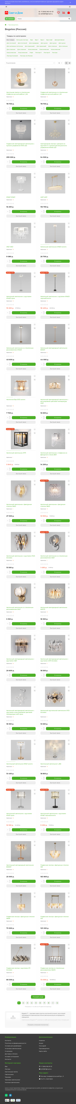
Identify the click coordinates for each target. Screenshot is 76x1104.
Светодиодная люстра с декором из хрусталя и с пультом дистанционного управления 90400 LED (53, 145)
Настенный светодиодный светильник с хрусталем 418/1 (20, 660)
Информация (10, 1037)
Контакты (8, 1040)
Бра (31, 40)
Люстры (54, 52)
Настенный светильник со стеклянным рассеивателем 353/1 (53, 557)
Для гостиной (11, 43)
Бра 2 (42, 40)
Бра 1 (36, 40)
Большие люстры (22, 40)
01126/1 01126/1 (10, 197)
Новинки (42, 1040)
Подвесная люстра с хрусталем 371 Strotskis (18, 969)
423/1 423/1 (43, 197)
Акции (41, 1043)
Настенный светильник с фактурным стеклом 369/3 (19, 505)
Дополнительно (46, 1037)
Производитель (13, 25)
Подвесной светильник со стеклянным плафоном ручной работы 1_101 (54, 93)
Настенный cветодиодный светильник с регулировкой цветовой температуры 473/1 (54, 401)
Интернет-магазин (13, 1063)
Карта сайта (43, 1051)
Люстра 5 (38, 52)
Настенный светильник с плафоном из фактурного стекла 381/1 (53, 454)
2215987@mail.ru (45, 14)
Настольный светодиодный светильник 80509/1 (20, 866)
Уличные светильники (12, 1082)
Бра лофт (49, 40)
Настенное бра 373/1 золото (15, 399)
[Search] (44, 18)
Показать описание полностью (38, 1024)
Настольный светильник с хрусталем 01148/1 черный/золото (53, 814)
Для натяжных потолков (15, 46)
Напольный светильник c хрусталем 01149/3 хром (18, 297)
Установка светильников (13, 1048)
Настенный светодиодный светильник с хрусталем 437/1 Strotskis (54, 660)
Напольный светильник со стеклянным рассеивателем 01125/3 (19, 349)
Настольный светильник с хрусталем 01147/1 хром (19, 814)
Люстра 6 (47, 52)
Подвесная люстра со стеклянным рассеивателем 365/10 (52, 969)
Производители (44, 1048)
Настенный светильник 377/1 (16, 453)
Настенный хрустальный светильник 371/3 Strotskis (54, 711)
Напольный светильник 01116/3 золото (53, 247)
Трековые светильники (12, 1079)
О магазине (8, 1051)
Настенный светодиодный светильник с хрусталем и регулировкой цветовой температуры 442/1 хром (20, 712)
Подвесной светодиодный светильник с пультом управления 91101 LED (20, 144)
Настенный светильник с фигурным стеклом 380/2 (52, 505)
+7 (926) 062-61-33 (45, 12)
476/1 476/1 (9, 247)
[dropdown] (6, 7)
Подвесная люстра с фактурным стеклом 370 (54, 917)
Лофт (31, 52)
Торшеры (8, 1077)
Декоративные (59, 40)
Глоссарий (42, 1046)
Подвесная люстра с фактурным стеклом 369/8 (20, 917)
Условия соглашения (12, 1056)
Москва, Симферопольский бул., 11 (52, 1076)
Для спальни (52, 46)
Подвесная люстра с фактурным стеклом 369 (54, 866)
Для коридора (34, 43)
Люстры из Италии (26, 55)
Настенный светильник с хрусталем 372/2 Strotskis (20, 557)
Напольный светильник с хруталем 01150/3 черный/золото (55, 297)
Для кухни (44, 43)
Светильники (9, 1074)
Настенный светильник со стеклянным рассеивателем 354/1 (19, 608)
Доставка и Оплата (11, 1054)
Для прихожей (29, 46)
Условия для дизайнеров (13, 1046)
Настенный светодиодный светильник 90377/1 (53, 608)
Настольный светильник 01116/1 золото (19, 764)
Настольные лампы (11, 1071)
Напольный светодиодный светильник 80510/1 (53, 349)
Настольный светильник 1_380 (50, 764)
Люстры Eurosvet (12, 55)
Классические (32, 49)
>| (57, 1003)
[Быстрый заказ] (21, 113)
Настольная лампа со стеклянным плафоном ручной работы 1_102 (18, 93)
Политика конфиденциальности (15, 1043)
